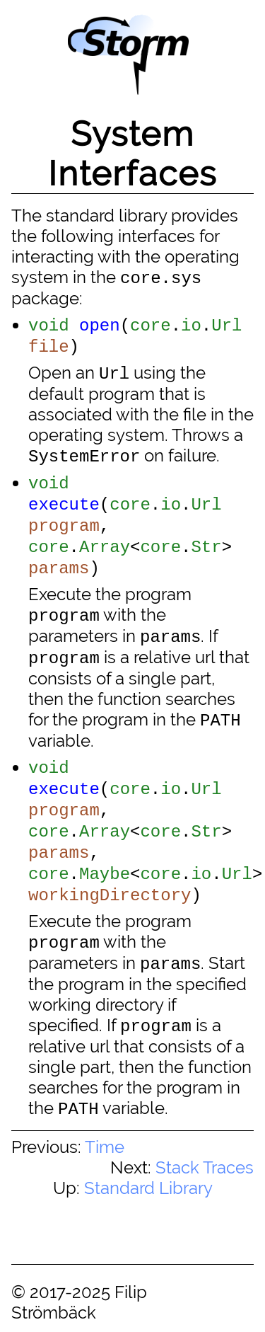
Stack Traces (204, 1167)
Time (104, 1147)
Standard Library (148, 1188)
